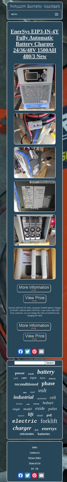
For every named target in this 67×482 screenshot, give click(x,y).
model (27, 409)
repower (21, 415)
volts (28, 404)
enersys (49, 428)
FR (36, 468)
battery (45, 371)
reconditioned (26, 384)
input (33, 377)
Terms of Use (35, 463)
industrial (24, 397)
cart (23, 377)
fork (36, 430)
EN (32, 468)
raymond (41, 398)
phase (48, 383)
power (20, 373)
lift (30, 414)
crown (36, 403)
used (32, 392)
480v (25, 393)
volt (42, 390)
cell (53, 397)
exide (40, 408)
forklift (49, 421)
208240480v (27, 434)
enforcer (52, 379)
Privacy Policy (34, 458)
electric (24, 421)
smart (40, 415)
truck (31, 374)
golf (49, 415)
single (16, 409)
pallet (52, 409)
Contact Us (35, 452)
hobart (48, 403)
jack (16, 378)
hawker (19, 403)
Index (34, 447)
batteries (44, 434)
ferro (42, 378)
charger (22, 428)
